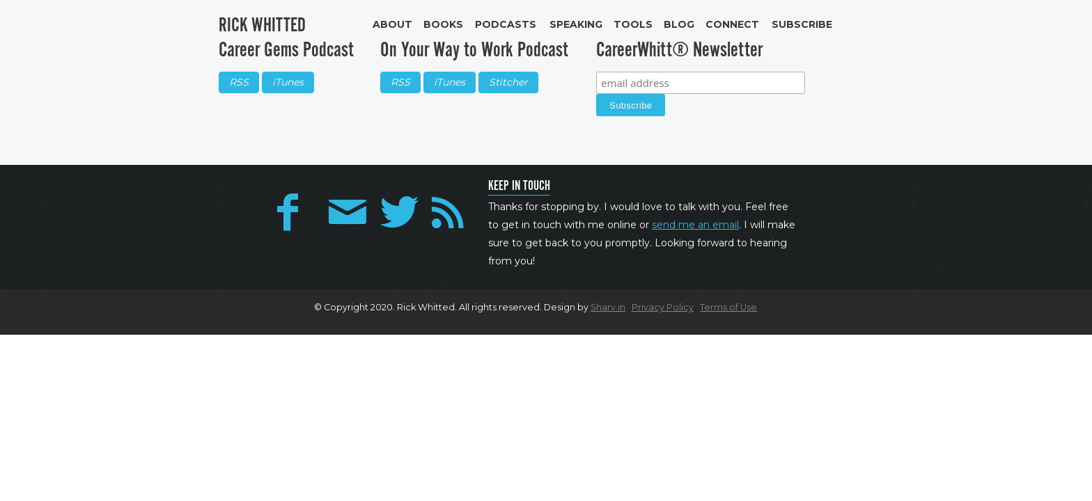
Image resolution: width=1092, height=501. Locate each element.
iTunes (288, 82)
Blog (679, 24)
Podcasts (505, 24)
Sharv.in (608, 307)
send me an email (695, 224)
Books (443, 24)
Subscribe (802, 24)
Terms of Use (728, 307)
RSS (239, 82)
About (392, 24)
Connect (732, 24)
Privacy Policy (663, 307)
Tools (633, 24)
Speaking (575, 24)
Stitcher (508, 82)
